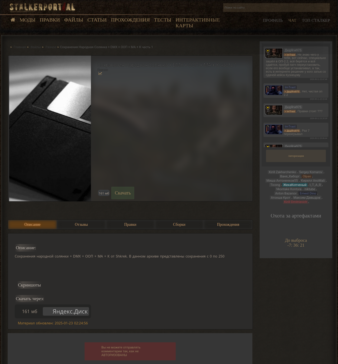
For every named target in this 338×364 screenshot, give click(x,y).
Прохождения (130, 20)
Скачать (123, 193)
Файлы (73, 20)
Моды (28, 20)
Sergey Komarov (310, 172)
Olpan (307, 176)
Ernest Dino (308, 193)
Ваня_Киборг (290, 176)
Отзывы (81, 224)
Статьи (96, 20)
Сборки (179, 224)
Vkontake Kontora (289, 189)
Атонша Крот (280, 198)
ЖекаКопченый (294, 185)
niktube (310, 189)
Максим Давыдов (306, 198)
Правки (50, 20)
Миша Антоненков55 (282, 181)
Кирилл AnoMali (313, 181)
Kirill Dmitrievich (295, 202)
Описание (32, 224)
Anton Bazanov (286, 193)
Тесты (162, 20)
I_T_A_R (315, 185)
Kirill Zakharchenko (282, 172)
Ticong (275, 185)
